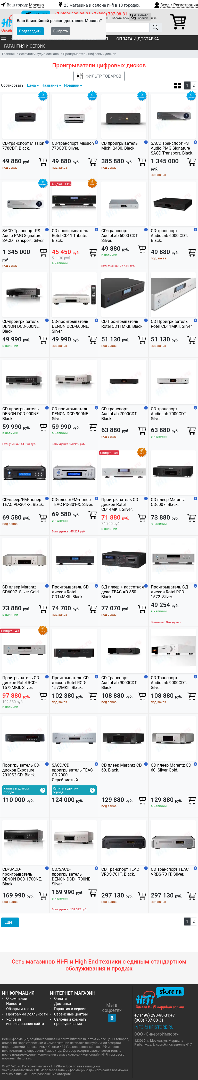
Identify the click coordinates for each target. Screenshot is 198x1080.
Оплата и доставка (137, 39)
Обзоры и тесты (20, 1009)
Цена (31, 85)
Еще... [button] (10, 922)
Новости (13, 1004)
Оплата (60, 998)
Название (50, 85)
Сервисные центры (71, 1014)
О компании (16, 998)
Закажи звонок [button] (143, 16)
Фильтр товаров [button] (99, 76)
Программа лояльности (27, 1014)
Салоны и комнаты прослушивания (70, 1021)
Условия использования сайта (25, 1021)
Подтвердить (30, 31)
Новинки (71, 85)
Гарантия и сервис (24, 46)
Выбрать (60, 31)
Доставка (62, 1004)
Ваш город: (22, 5)
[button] (176, 4)
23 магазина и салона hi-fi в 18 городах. (99, 5)
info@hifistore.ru (154, 1027)
